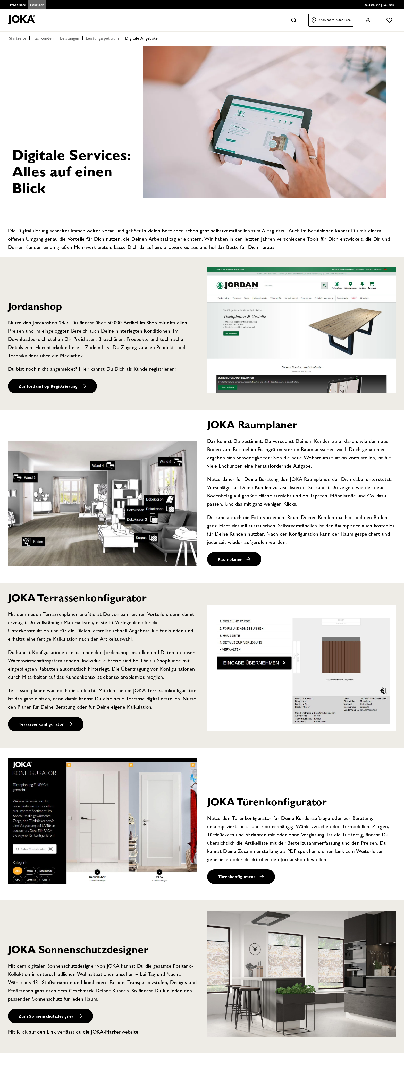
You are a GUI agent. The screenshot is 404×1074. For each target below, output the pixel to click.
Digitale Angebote (141, 39)
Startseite (17, 39)
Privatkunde (18, 5)
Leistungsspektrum (102, 39)
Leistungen (69, 39)
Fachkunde (37, 5)
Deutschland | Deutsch (379, 5)
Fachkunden (43, 39)
